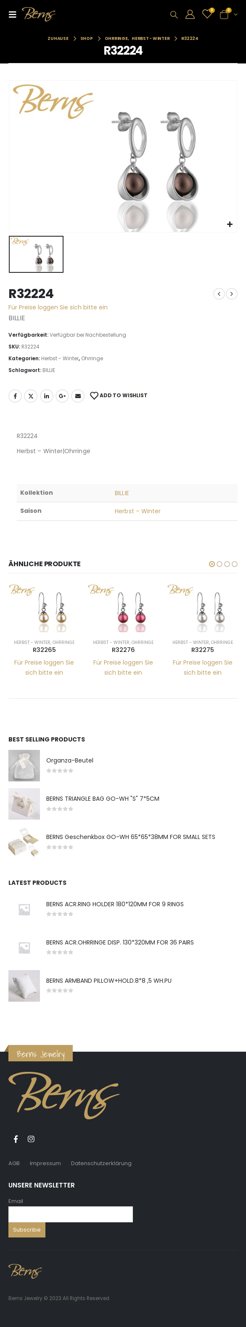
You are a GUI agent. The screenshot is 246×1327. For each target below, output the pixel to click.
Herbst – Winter (138, 511)
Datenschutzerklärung (101, 1163)
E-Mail (78, 396)
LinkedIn (46, 396)
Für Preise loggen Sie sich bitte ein (58, 307)
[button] (212, 564)
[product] (44, 607)
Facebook (15, 396)
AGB (14, 1163)
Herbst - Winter (60, 358)
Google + (62, 396)
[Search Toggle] (174, 15)
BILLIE (48, 370)
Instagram (31, 1139)
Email (15, 1201)
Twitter (30, 396)
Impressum (45, 1163)
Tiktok (46, 1139)
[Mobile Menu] (15, 14)
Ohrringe (92, 358)
